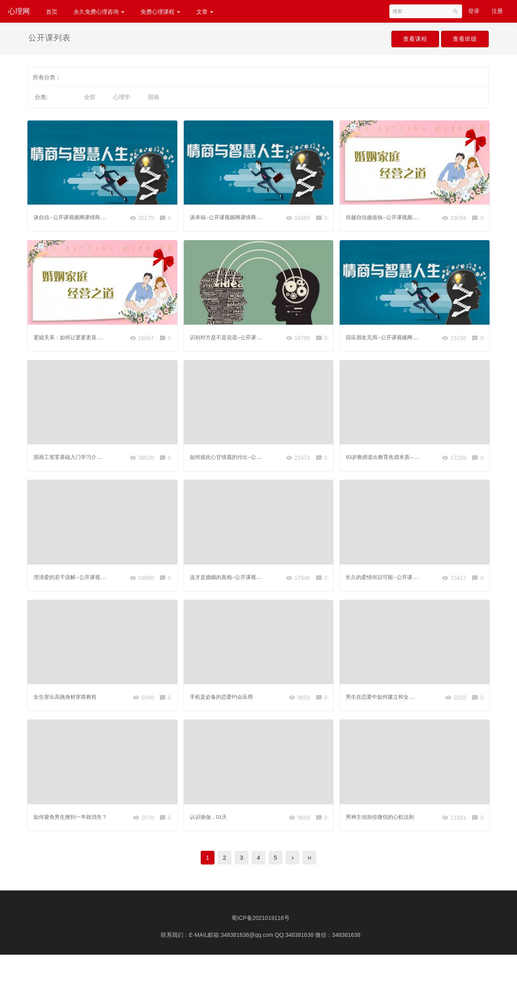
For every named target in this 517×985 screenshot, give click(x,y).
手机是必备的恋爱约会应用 (226, 701)
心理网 (19, 11)
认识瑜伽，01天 (212, 823)
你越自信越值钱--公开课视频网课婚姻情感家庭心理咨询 (417, 215)
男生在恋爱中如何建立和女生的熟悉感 (396, 701)
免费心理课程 (160, 11)
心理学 (121, 97)
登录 (473, 11)
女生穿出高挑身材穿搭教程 (69, 701)
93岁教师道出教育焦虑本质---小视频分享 (399, 458)
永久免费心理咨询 (99, 11)
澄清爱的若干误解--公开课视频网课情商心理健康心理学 (105, 580)
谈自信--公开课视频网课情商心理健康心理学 (91, 215)
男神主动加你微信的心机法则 (384, 823)
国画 (153, 97)
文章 (204, 11)
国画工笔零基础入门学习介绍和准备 (81, 458)
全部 (89, 97)
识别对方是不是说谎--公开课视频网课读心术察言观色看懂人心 (270, 337)
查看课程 (407, 39)
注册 (497, 11)
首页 (51, 11)
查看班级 (462, 39)
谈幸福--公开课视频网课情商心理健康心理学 (247, 215)
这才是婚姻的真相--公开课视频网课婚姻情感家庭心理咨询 (264, 580)
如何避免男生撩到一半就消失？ (75, 823)
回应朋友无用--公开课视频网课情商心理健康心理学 (412, 337)
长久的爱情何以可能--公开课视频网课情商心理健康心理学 (420, 580)
